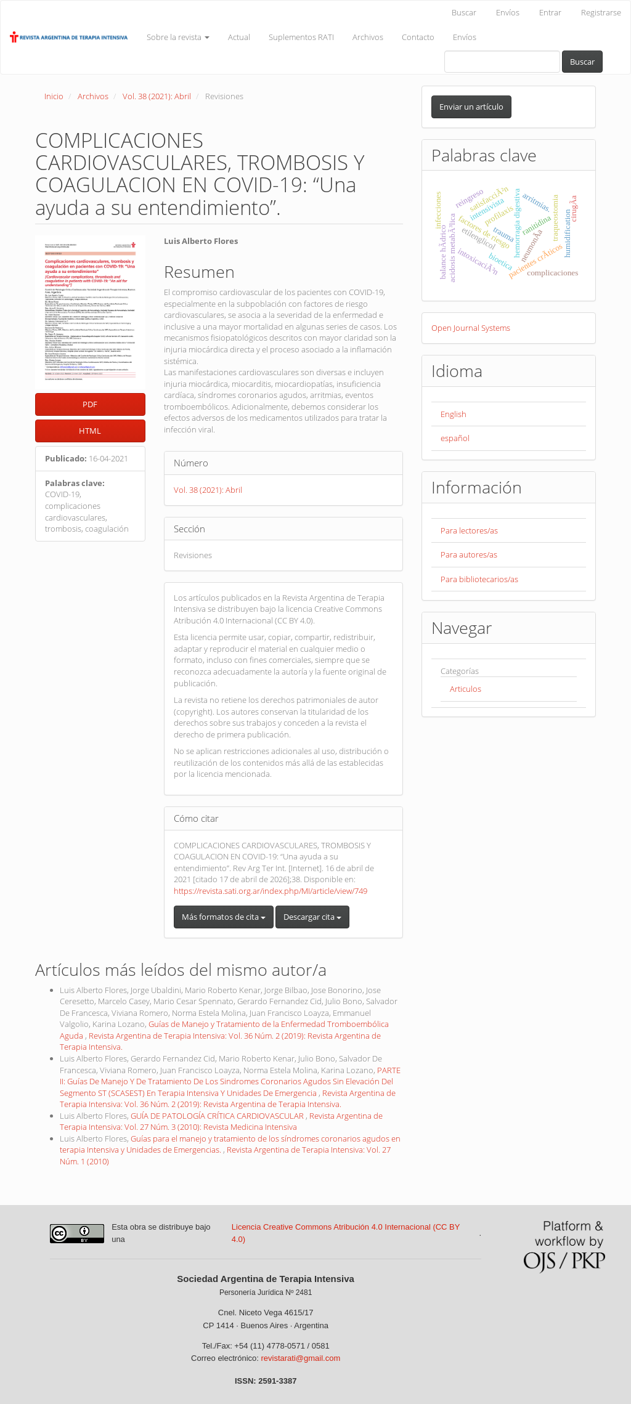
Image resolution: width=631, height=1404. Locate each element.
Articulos (465, 688)
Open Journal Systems (470, 327)
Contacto (418, 37)
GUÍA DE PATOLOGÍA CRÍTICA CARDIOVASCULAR (218, 1115)
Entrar (550, 12)
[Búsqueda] (502, 62)
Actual (239, 37)
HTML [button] (90, 430)
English (453, 414)
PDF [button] (90, 404)
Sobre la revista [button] (178, 37)
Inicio (53, 96)
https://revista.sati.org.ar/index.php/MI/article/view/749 (270, 890)
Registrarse (601, 12)
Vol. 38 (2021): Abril (157, 96)
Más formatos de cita (224, 916)
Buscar (464, 12)
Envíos (507, 12)
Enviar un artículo (471, 106)
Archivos (367, 37)
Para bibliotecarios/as (479, 579)
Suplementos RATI (301, 37)
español (455, 438)
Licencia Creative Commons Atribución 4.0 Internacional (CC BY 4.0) (346, 1233)
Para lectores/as (469, 530)
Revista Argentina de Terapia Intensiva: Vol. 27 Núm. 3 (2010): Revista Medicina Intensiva (221, 1121)
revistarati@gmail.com (300, 1358)
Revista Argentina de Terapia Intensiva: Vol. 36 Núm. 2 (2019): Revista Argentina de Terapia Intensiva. (228, 1098)
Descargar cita (312, 916)
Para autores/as (469, 554)
